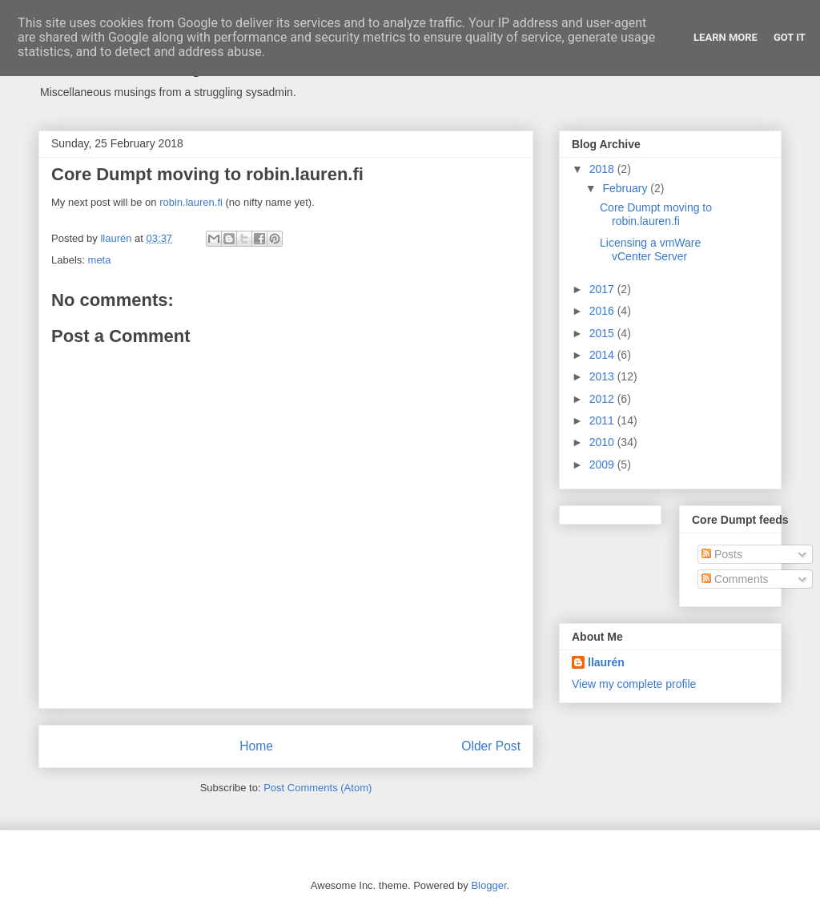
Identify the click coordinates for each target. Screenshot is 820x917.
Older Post (491, 746)
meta (99, 260)
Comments (735, 579)
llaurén (606, 662)
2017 (603, 289)
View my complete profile (634, 684)
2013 (603, 376)
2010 (603, 442)
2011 (603, 420)
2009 (603, 464)
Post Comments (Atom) (317, 788)
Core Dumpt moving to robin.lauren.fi (656, 214)
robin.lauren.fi (191, 202)
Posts (721, 554)
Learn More (725, 37)
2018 (603, 169)
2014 (603, 354)
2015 (603, 333)
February (626, 188)
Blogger (488, 885)
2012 (603, 398)
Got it (790, 37)
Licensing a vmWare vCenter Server (650, 249)
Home (256, 746)
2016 (603, 310)
